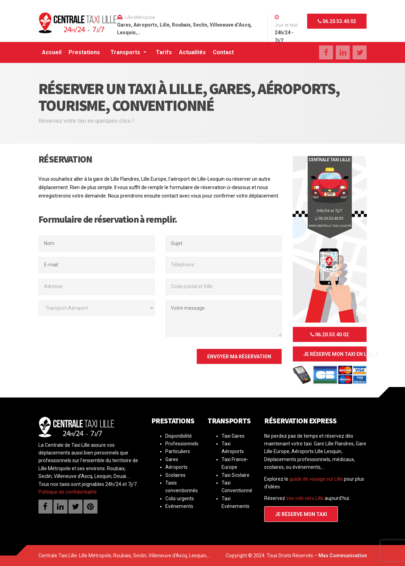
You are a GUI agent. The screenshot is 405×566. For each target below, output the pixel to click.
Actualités (192, 52)
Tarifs (164, 52)
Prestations (84, 52)
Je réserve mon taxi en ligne (335, 354)
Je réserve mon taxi (301, 514)
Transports (125, 52)
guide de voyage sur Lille (316, 479)
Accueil (52, 52)
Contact (223, 52)
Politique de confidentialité (67, 492)
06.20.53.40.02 (337, 21)
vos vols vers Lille (305, 498)
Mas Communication (342, 555)
